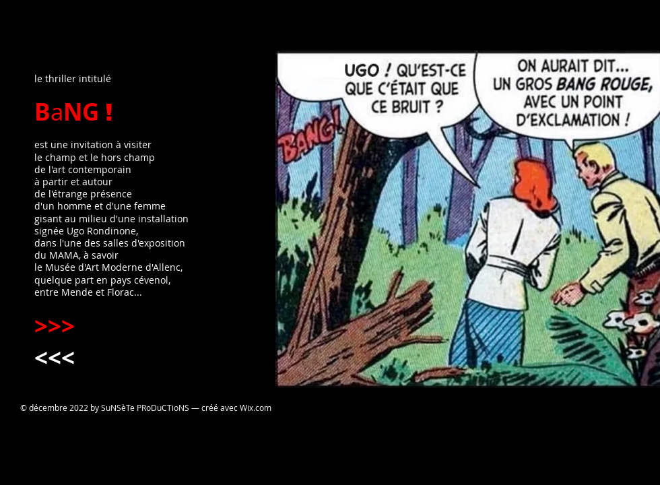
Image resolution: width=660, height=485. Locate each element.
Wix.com (255, 407)
